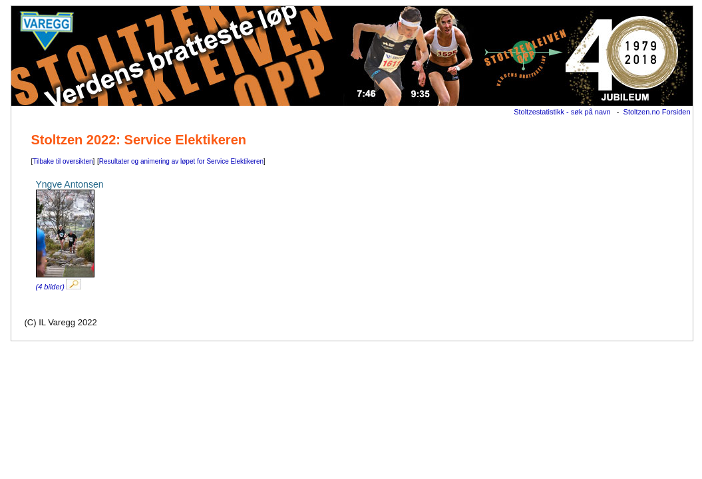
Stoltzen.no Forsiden (657, 112)
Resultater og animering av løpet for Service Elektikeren (181, 161)
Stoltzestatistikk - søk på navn (562, 112)
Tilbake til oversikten (62, 161)
